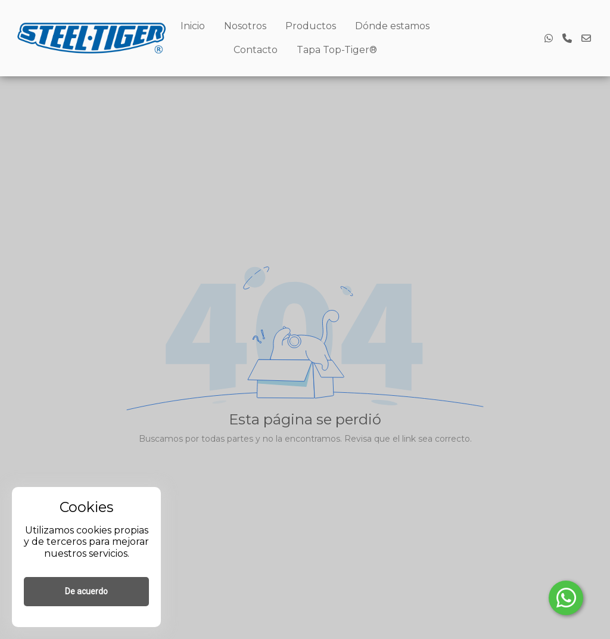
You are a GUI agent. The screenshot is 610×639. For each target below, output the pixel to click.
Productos (310, 26)
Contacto (256, 49)
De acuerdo (86, 591)
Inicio (192, 26)
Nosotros (245, 26)
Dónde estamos (392, 26)
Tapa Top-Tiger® (337, 49)
